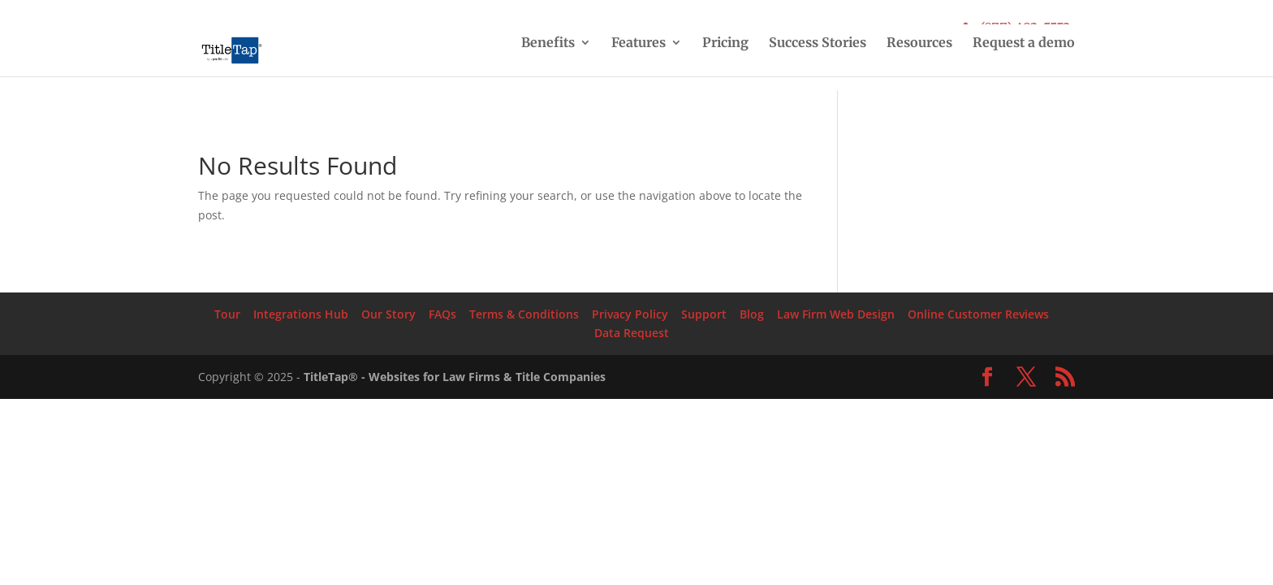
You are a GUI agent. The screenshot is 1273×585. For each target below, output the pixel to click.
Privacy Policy (630, 314)
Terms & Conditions (524, 314)
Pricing (725, 43)
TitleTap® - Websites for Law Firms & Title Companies (455, 376)
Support (704, 314)
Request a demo (1024, 43)
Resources (919, 43)
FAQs (442, 314)
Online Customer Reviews (978, 314)
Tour (227, 314)
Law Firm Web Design (836, 314)
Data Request (631, 332)
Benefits (548, 43)
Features (638, 43)
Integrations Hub (300, 314)
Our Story (388, 314)
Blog (752, 314)
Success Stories (817, 43)
